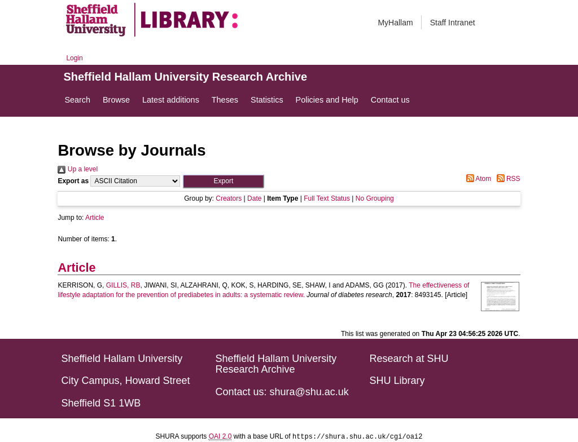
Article (94, 218)
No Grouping (375, 198)
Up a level (78, 169)
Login (74, 58)
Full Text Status (327, 198)
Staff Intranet (452, 22)
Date (254, 198)
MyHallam (395, 22)
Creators (229, 198)
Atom (477, 179)
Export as (73, 181)
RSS (506, 179)
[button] (223, 181)
